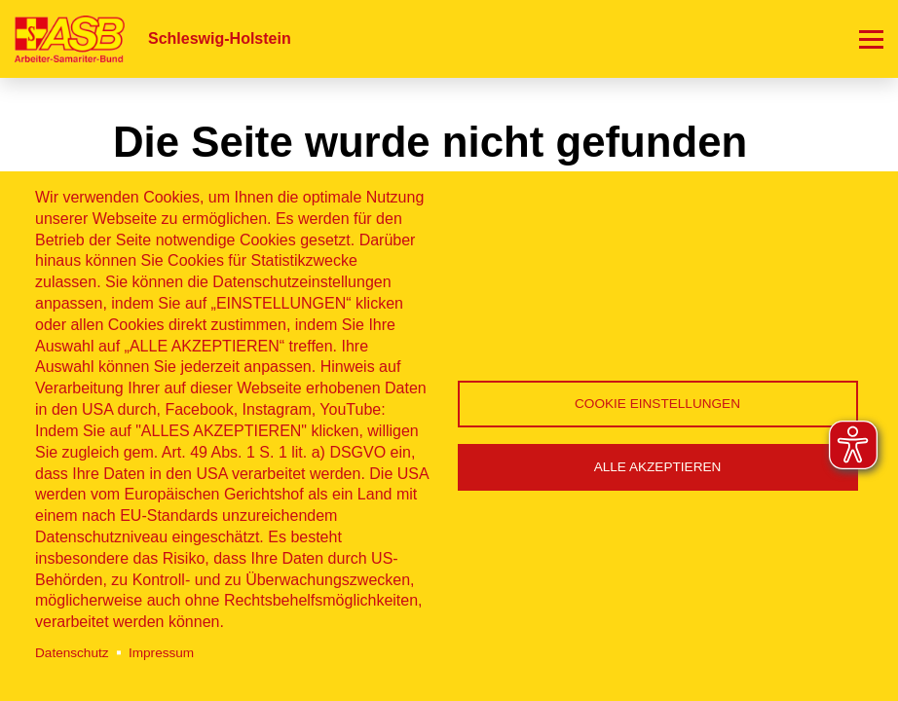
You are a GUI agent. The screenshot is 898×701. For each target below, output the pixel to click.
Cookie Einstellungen (657, 403)
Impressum (161, 653)
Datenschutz (72, 653)
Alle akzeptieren (658, 467)
